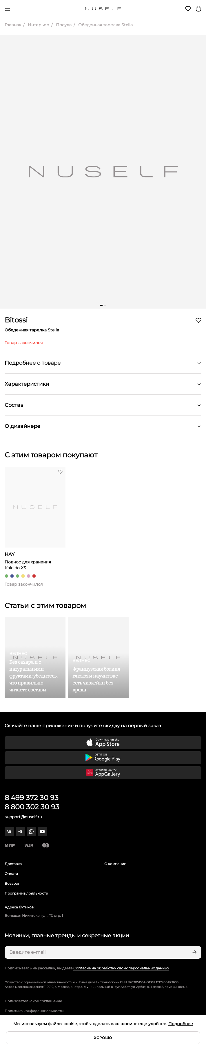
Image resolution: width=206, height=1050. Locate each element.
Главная (13, 24)
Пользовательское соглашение (33, 1001)
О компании (115, 864)
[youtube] (42, 831)
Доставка (13, 864)
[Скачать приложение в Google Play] (103, 757)
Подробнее (180, 1023)
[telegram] (20, 831)
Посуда (63, 24)
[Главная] (103, 8)
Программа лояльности (26, 893)
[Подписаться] (194, 952)
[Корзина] (198, 9)
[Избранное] (188, 9)
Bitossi (16, 320)
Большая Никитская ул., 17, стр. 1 (34, 915)
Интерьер (38, 24)
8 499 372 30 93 (32, 797)
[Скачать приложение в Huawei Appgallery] (103, 772)
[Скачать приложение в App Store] (103, 742)
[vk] (9, 831)
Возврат (12, 883)
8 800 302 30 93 (32, 807)
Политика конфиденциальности (34, 1011)
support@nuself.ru (23, 816)
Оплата (11, 873)
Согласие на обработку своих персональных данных (121, 968)
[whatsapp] (31, 831)
